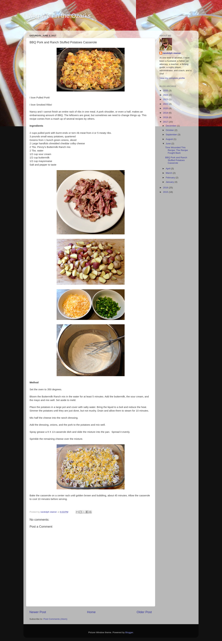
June (168, 143)
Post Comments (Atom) (55, 619)
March (169, 173)
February (171, 177)
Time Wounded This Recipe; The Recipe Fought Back (176, 150)
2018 (166, 117)
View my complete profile (172, 78)
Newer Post (37, 612)
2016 (166, 187)
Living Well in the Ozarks (57, 15)
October (170, 130)
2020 (166, 108)
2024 (166, 95)
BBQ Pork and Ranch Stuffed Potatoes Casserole (176, 160)
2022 (166, 104)
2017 (166, 122)
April (168, 168)
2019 (166, 113)
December (171, 125)
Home (91, 612)
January (170, 182)
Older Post (144, 612)
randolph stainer (172, 53)
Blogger (129, 632)
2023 (166, 99)
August (170, 139)
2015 (166, 192)
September (172, 134)
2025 (166, 90)
